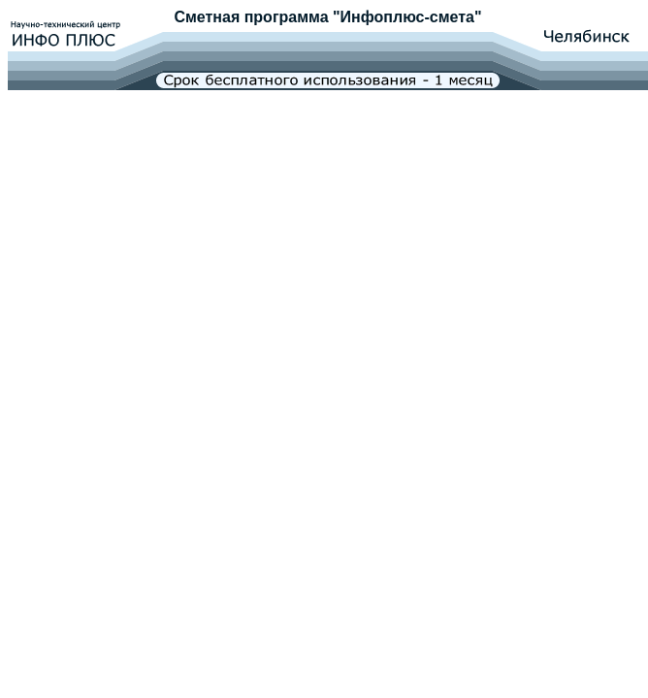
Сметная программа (251, 17)
